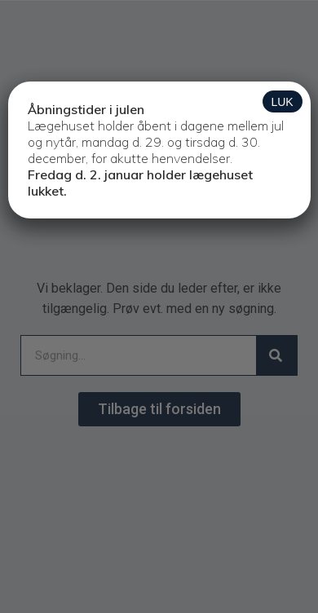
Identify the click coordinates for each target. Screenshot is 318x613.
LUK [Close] (282, 101)
